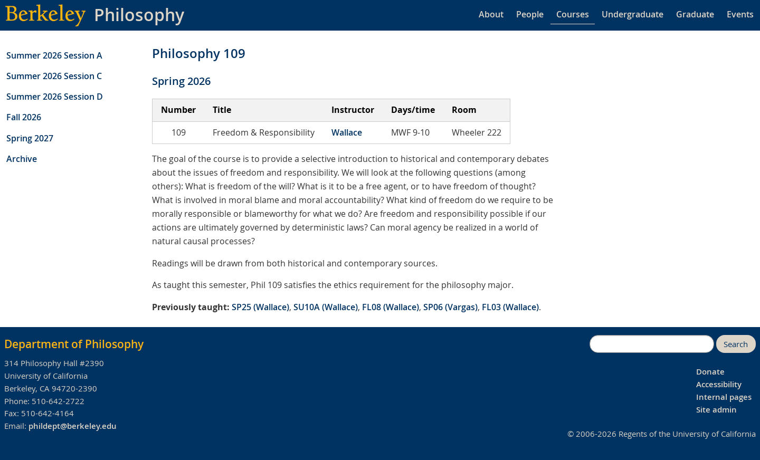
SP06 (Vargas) (450, 307)
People (530, 14)
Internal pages (724, 397)
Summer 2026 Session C (54, 76)
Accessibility (719, 384)
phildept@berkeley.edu (72, 426)
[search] (652, 344)
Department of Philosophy (74, 344)
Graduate (695, 14)
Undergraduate (632, 14)
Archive (21, 159)
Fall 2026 (23, 117)
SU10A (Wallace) (325, 307)
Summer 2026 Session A (54, 55)
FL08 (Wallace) (390, 307)
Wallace (346, 132)
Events (740, 14)
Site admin (716, 410)
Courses (572, 14)
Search (736, 344)
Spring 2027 (29, 138)
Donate (710, 372)
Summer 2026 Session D (54, 96)
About (491, 14)
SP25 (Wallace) (260, 307)
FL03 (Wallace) (510, 307)
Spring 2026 (181, 81)
